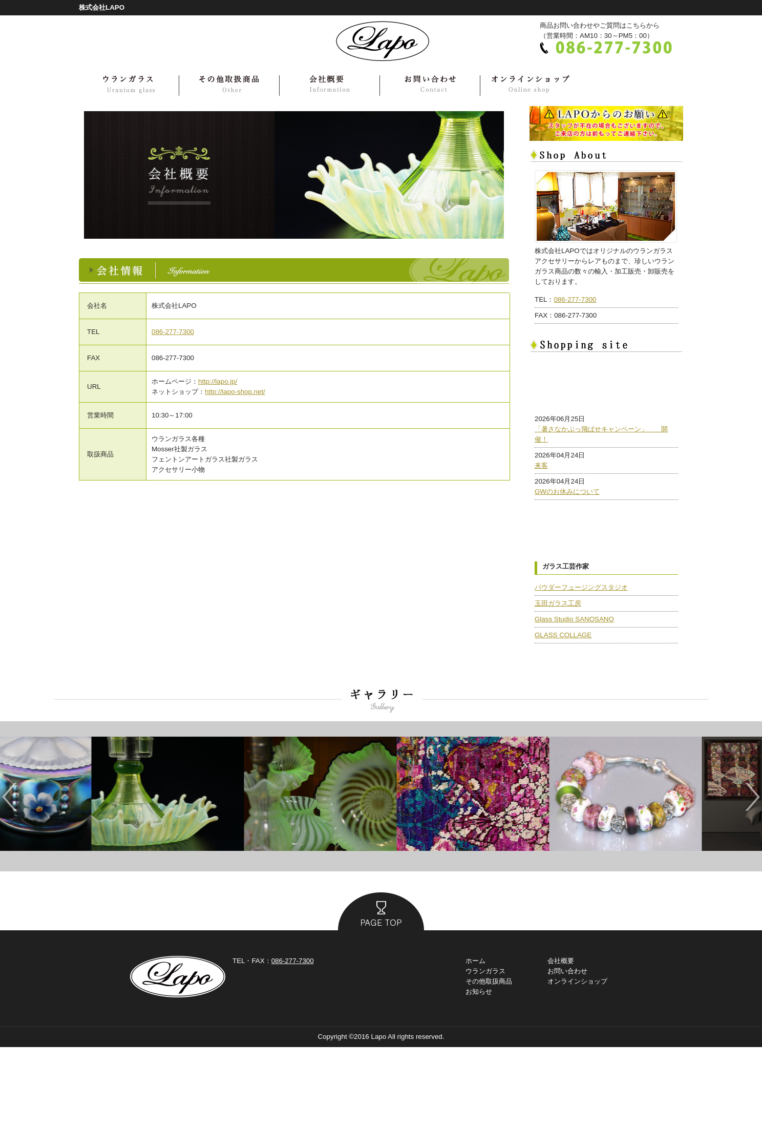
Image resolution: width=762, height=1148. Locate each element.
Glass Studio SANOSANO (574, 720)
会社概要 (560, 1062)
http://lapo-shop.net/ (235, 391)
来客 (541, 518)
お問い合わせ (567, 1072)
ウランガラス (485, 1072)
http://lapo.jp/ (217, 381)
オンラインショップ (577, 1082)
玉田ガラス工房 (558, 704)
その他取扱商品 (488, 1082)
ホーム (475, 1062)
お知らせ (478, 1092)
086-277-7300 (173, 332)
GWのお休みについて (567, 544)
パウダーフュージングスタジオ (581, 688)
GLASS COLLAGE (563, 736)
